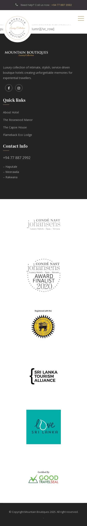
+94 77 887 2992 (61, 5)
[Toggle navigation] (81, 18)
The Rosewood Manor (18, 120)
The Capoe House (15, 127)
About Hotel (11, 112)
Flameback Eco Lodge (17, 135)
